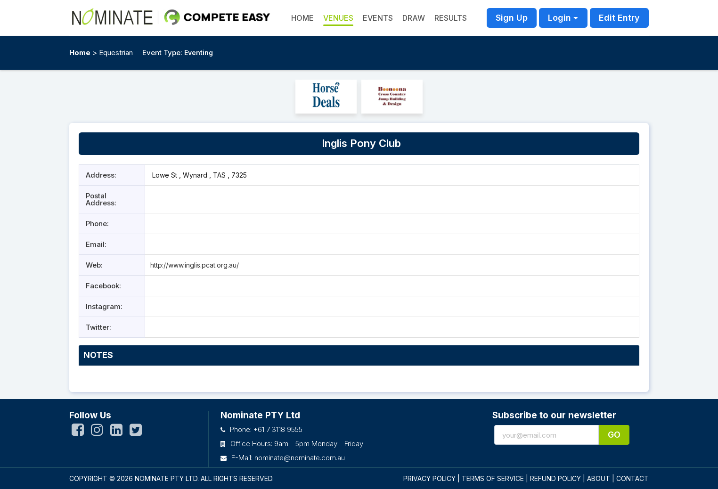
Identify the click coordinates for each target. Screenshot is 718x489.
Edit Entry (619, 18)
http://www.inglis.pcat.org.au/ (194, 265)
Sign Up (512, 18)
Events (378, 18)
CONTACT (632, 478)
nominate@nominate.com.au (299, 457)
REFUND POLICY (555, 478)
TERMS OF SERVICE (493, 478)
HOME (302, 18)
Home (79, 52)
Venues (338, 18)
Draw (413, 18)
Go (614, 435)
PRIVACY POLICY (429, 478)
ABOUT (598, 478)
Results (450, 18)
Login (559, 18)
